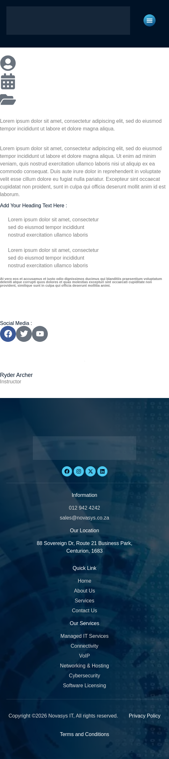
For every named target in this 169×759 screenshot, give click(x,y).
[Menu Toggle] (149, 20)
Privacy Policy (145, 715)
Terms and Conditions (84, 734)
